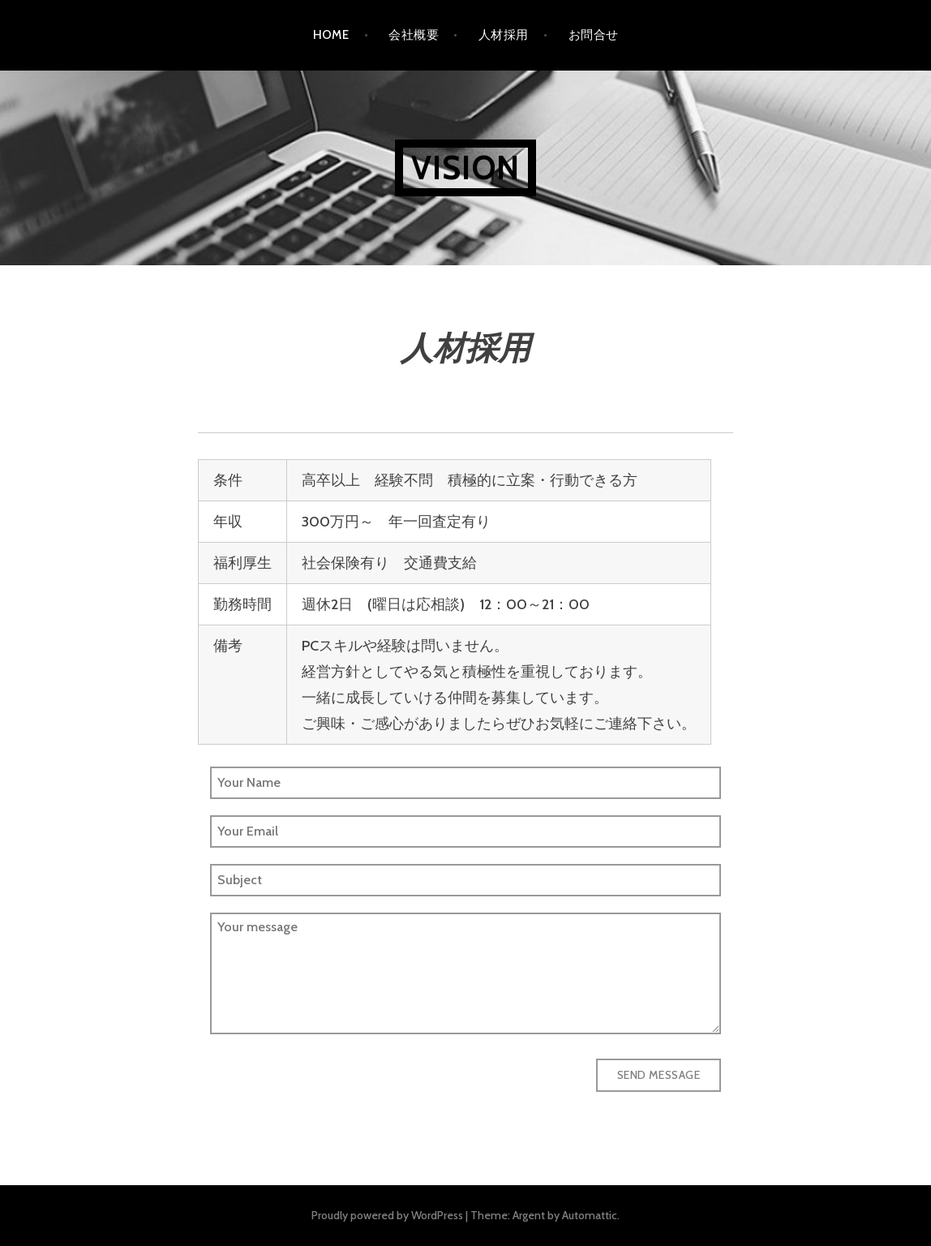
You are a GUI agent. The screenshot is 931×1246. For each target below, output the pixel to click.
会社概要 (413, 35)
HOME (331, 35)
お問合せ (593, 35)
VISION (465, 167)
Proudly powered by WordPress (387, 1215)
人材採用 (503, 35)
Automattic (589, 1215)
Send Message (658, 1075)
